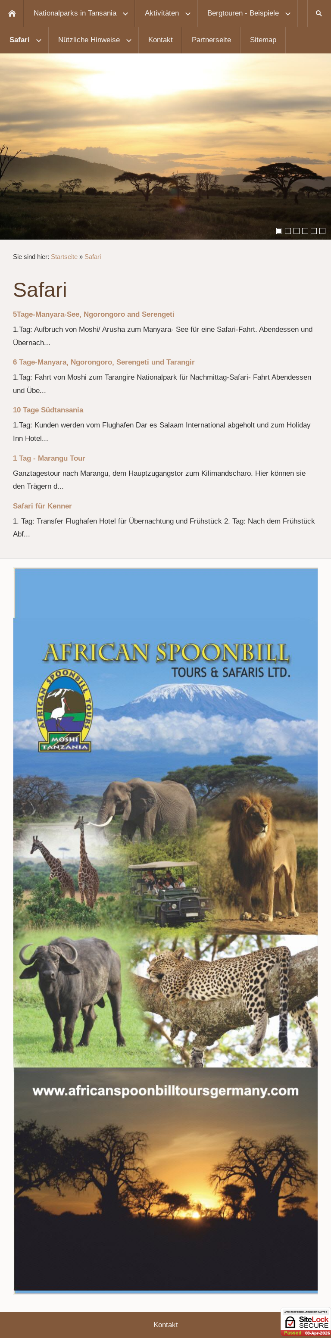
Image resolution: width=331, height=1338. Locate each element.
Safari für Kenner (42, 506)
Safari (92, 256)
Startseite (64, 256)
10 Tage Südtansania (48, 410)
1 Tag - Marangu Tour (49, 458)
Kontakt (165, 1325)
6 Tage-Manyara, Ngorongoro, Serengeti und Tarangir (104, 362)
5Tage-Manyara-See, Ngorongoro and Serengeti (94, 314)
